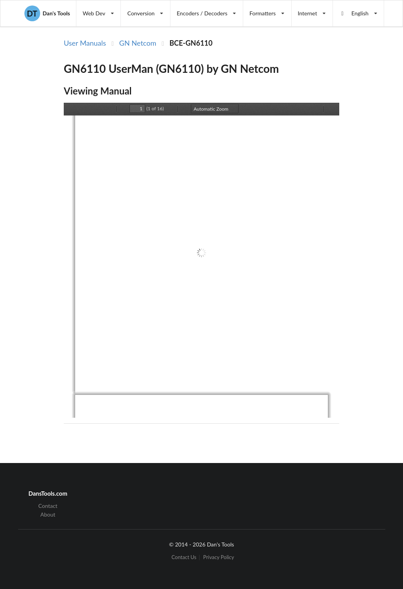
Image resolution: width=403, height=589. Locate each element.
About (48, 514)
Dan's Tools (47, 13)
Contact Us (184, 557)
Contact (47, 506)
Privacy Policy (218, 557)
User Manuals (85, 43)
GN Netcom (137, 43)
